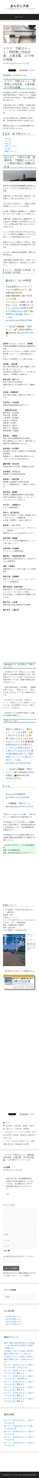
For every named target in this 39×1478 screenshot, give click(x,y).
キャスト (8, 141)
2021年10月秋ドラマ (14, 1324)
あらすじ (8, 138)
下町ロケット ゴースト (31, 935)
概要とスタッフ (11, 151)
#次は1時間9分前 (22, 308)
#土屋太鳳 (16, 314)
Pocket (31, 70)
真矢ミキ (9, 1129)
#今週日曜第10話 (13, 753)
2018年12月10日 (13, 778)
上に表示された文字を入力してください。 (19, 1256)
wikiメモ (8, 143)
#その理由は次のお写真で (18, 311)
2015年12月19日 (25, 806)
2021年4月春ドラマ (13, 1319)
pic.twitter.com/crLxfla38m (18, 797)
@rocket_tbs (30, 920)
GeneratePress (31, 1475)
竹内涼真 (18, 1129)
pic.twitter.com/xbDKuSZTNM (19, 320)
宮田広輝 (20, 1378)
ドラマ (7, 1122)
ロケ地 (7, 149)
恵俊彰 (25, 1126)
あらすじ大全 (19, 6)
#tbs (10, 317)
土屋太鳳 (17, 1126)
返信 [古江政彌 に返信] (7, 1194)
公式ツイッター (11, 146)
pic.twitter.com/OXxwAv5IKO (18, 763)
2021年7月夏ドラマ (13, 1321)
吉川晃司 (8, 1126)
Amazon (29, 947)
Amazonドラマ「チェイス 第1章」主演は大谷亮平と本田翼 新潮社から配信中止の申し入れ (19, 1135)
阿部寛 (26, 1129)
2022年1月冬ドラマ (13, 1316)
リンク (15, 917)
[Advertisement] (19, 638)
